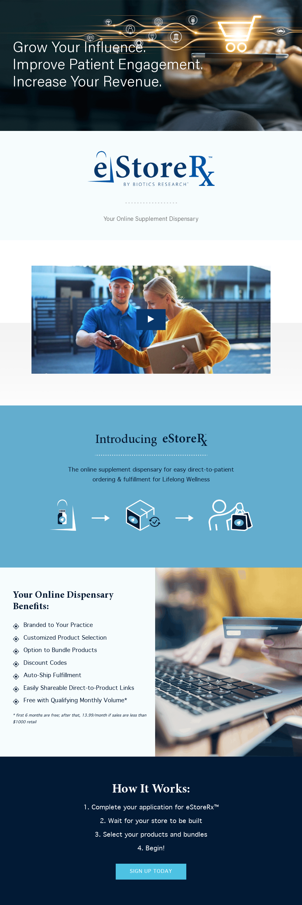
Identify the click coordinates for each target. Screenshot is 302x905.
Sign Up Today (151, 871)
